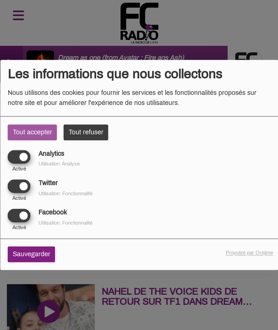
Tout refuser (86, 132)
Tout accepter (32, 132)
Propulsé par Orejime (249, 253)
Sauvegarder (31, 254)
